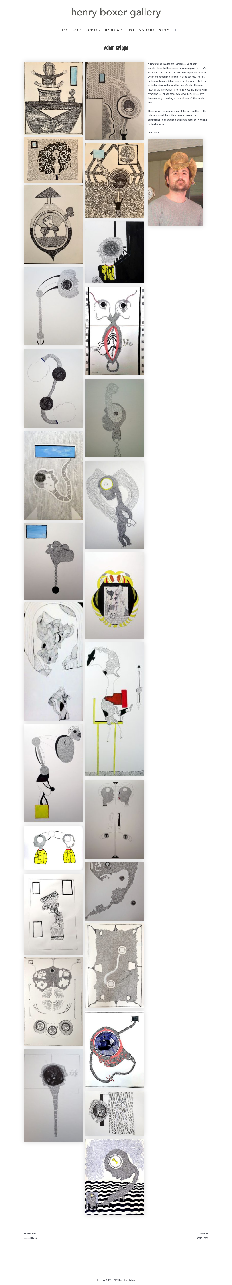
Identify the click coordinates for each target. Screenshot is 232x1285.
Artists (93, 30)
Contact (164, 30)
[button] (98, 30)
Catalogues (146, 30)
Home (65, 30)
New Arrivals (114, 30)
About (77, 30)
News (130, 30)
